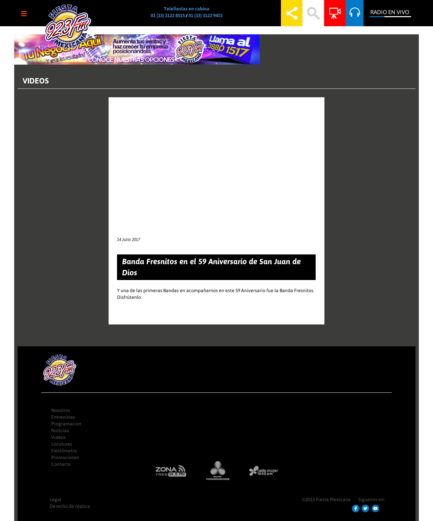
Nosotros (60, 410)
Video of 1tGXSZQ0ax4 (216, 163)
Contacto (61, 464)
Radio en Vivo (389, 12)
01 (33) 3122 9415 (206, 15)
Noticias (60, 430)
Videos (58, 437)
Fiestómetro (64, 450)
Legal (55, 499)
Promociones (65, 457)
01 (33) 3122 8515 (168, 15)
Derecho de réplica (70, 506)
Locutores (61, 444)
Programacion (66, 423)
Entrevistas (63, 417)
